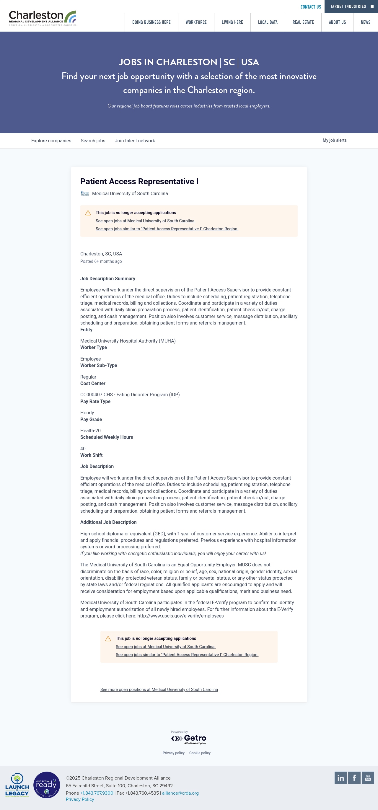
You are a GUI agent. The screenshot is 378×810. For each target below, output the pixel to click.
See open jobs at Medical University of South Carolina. (145, 221)
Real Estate (303, 22)
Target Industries (348, 6)
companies (51, 141)
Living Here (232, 22)
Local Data (268, 22)
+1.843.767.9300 (96, 793)
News (365, 22)
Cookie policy (200, 753)
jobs (93, 141)
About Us (337, 22)
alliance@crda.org (180, 793)
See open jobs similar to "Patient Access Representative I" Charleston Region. (167, 228)
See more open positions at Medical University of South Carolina (159, 689)
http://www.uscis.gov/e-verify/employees (181, 616)
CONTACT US (311, 7)
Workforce (196, 22)
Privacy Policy (80, 799)
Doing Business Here (151, 22)
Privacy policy (174, 753)
